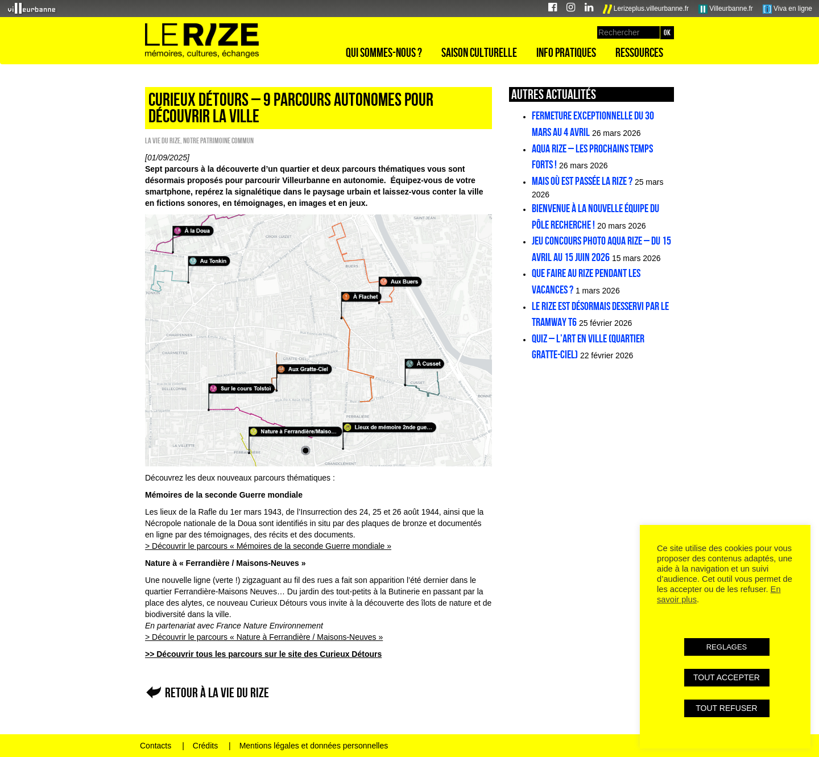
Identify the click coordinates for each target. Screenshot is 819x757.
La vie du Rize (162, 140)
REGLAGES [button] (726, 647)
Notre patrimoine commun (218, 140)
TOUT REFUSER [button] (726, 708)
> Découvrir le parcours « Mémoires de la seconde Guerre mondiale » (268, 546)
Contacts (155, 745)
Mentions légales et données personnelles (313, 745)
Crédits (205, 745)
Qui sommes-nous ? (384, 52)
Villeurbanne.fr (725, 9)
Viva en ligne (787, 9)
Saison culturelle (479, 52)
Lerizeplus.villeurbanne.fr (646, 9)
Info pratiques (566, 52)
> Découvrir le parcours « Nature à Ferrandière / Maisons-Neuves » (264, 637)
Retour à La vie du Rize (217, 692)
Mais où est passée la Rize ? (582, 181)
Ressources (639, 52)
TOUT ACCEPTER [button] (726, 677)
